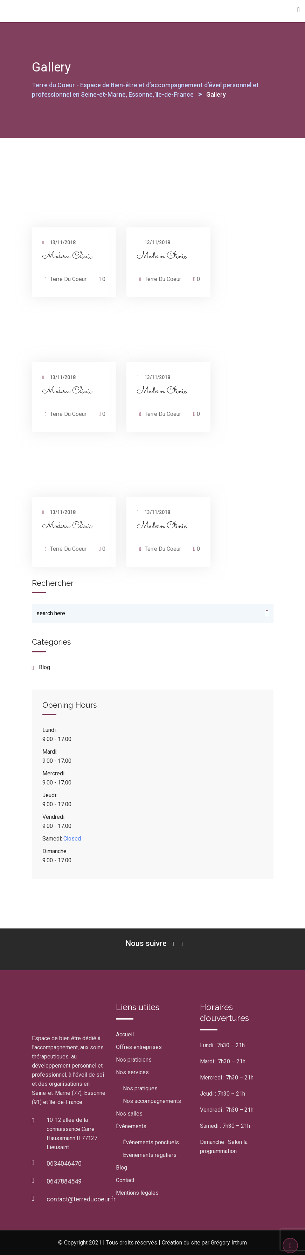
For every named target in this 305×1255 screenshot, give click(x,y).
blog (44, 667)
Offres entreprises (139, 1047)
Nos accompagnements (152, 1101)
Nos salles (129, 1113)
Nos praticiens (134, 1059)
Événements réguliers (149, 1155)
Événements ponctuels (151, 1142)
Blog (121, 1167)
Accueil (125, 1034)
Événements (131, 1126)
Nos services (132, 1072)
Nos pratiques (140, 1088)
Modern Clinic (67, 256)
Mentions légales (137, 1192)
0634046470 (64, 1163)
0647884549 (64, 1181)
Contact (125, 1180)
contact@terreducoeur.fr (81, 1199)
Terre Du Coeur (68, 279)
